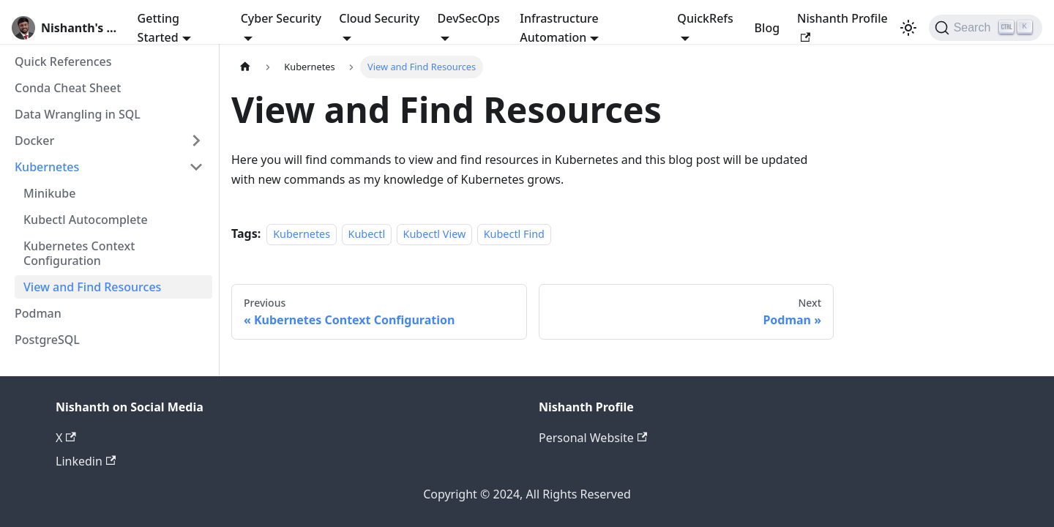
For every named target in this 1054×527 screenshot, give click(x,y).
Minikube (49, 193)
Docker (34, 140)
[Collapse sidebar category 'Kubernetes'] (196, 167)
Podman (38, 313)
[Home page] (245, 67)
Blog (767, 28)
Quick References (63, 61)
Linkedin (86, 461)
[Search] (985, 28)
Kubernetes (47, 167)
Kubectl (367, 234)
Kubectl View (434, 234)
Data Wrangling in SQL (78, 114)
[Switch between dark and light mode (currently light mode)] (908, 28)
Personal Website (593, 438)
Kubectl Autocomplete (85, 220)
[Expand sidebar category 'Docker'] (196, 140)
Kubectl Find (514, 234)
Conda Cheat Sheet (68, 88)
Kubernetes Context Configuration (79, 253)
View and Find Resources (92, 287)
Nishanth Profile (842, 26)
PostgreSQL (47, 340)
